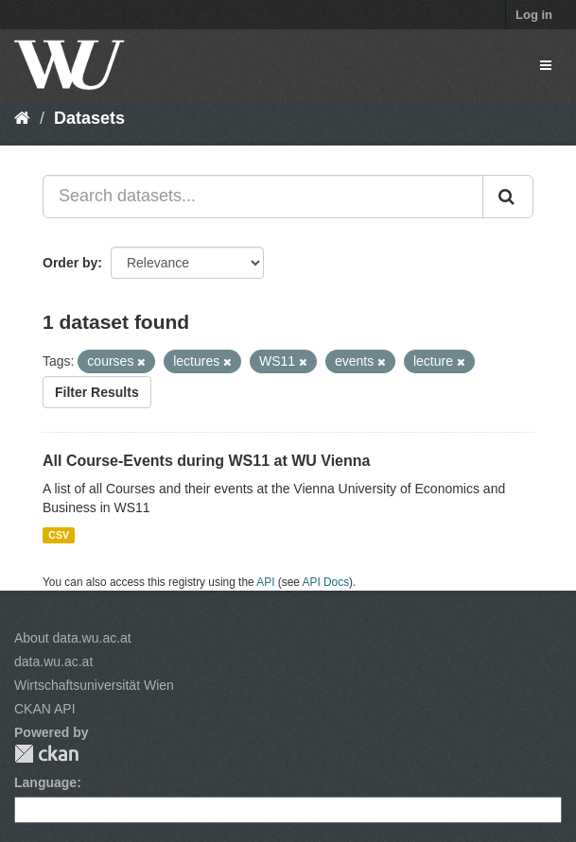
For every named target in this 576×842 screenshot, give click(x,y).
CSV (58, 535)
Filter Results (97, 392)
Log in (533, 15)
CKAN (46, 754)
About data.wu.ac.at (72, 637)
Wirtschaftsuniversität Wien (94, 685)
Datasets (89, 118)
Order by (70, 262)
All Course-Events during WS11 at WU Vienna (206, 461)
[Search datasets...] (263, 196)
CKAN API (45, 708)
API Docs (326, 582)
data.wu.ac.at (53, 661)
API (265, 582)
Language (45, 782)
